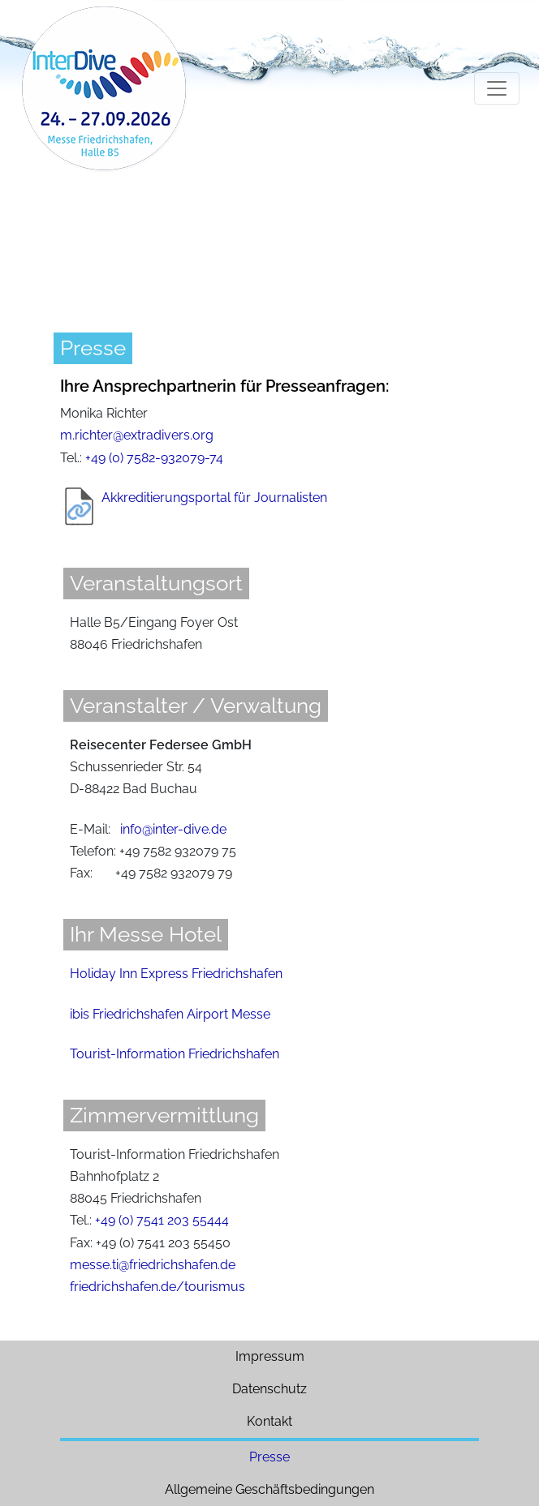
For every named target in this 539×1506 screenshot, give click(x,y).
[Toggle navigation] (497, 88)
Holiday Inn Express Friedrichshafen (176, 973)
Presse (269, 1457)
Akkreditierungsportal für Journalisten (214, 497)
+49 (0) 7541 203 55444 (162, 1220)
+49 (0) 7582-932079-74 (154, 458)
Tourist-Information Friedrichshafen (174, 1054)
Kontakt (269, 1421)
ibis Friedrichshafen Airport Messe (170, 1014)
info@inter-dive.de (173, 829)
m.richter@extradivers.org (136, 435)
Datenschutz (269, 1389)
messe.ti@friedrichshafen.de (152, 1264)
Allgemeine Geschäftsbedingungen (269, 1489)
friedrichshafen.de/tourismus (157, 1286)
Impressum (269, 1356)
